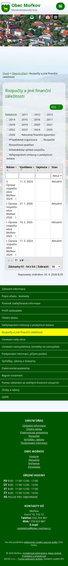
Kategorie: (11, 114)
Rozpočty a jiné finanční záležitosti (22, 332)
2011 (25, 114)
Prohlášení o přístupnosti (34, 556)
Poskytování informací (34, 443)
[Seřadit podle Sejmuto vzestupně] (38, 169)
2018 (12, 124)
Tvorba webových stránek (30, 558)
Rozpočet (49, 139)
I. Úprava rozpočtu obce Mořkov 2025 (11, 229)
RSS (56, 107)
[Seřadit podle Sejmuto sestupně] (38, 170)
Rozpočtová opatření (21, 144)
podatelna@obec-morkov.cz (34, 528)
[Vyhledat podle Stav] (56, 175)
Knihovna (34, 463)
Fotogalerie (48, 18)
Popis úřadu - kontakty (15, 296)
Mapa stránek (54, 553)
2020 (37, 124)
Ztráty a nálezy (11, 390)
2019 (25, 124)
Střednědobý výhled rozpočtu (27, 149)
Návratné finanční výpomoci (38, 134)
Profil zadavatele (12, 310)
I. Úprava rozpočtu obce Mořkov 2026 (11, 210)
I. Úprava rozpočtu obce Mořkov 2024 (11, 247)
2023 (25, 129)
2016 (37, 119)
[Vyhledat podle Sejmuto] (43, 175)
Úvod (6, 73)
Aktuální (57, 181)
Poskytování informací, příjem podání (24, 353)
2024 (37, 129)
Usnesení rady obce (13, 339)
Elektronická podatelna (16, 368)
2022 (12, 129)
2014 (12, 119)
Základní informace (13, 289)
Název (11, 167)
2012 (37, 114)
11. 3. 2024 (26, 181)
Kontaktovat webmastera (35, 553)
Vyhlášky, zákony (34, 439)
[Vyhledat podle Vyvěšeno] (27, 175)
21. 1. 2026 (26, 203)
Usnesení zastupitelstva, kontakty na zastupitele (30, 346)
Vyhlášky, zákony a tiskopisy (19, 361)
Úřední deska (10, 317)
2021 (50, 124)
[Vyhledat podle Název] (12, 175)
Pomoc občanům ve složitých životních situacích (30, 382)
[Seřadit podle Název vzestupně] (8, 169)
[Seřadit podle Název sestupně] (8, 170)
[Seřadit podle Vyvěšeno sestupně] (21, 170)
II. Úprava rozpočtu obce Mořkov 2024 (11, 190)
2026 (12, 134)
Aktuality (34, 460)
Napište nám (32, 18)
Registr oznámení (12, 375)
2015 (25, 119)
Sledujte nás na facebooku (40, 18)
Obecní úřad (19, 73)
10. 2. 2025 (26, 222)
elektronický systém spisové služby (41, 542)
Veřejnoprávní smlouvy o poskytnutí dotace (28, 325)
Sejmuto (43, 167)
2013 (50, 114)
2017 (50, 119)
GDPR (5, 397)
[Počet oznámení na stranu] (55, 267)
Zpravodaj (34, 466)
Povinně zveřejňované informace (21, 303)
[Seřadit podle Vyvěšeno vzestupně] (21, 169)
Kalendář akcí (55, 18)
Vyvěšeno (27, 167)
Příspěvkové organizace (23, 139)
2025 (50, 129)
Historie (34, 456)
